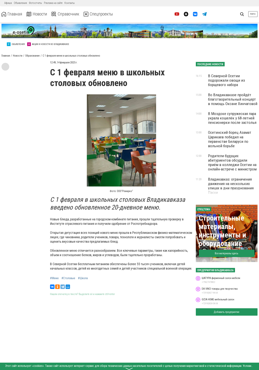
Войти (252, 14)
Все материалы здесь (226, 253)
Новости (36, 14)
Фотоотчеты (35, 2)
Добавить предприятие (226, 311)
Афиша (8, 2)
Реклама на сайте (53, 2)
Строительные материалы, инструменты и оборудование (222, 231)
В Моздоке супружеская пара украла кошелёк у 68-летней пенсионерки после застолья (232, 118)
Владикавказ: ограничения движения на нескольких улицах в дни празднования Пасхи (231, 186)
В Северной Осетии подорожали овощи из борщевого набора (226, 80)
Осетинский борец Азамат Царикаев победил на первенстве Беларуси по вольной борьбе (229, 139)
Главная (11, 14)
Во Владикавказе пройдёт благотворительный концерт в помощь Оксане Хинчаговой (232, 99)
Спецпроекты (99, 14)
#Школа (83, 278)
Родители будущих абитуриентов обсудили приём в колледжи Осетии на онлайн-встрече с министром (232, 162)
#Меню (54, 278)
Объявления (20, 2)
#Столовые (68, 278)
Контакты (69, 2)
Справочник (65, 14)
